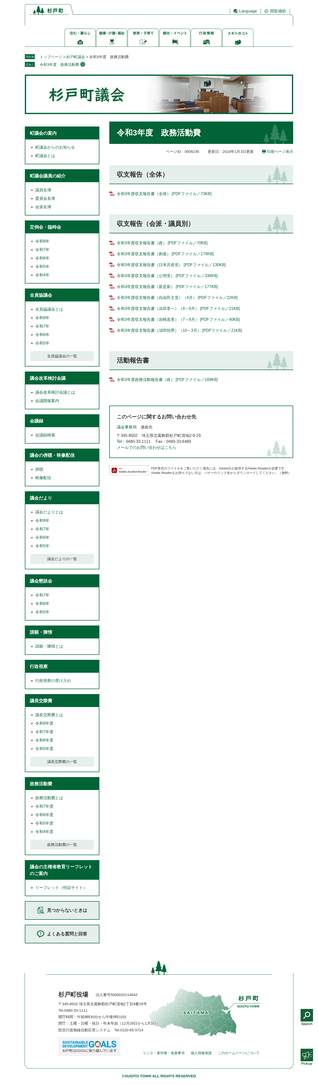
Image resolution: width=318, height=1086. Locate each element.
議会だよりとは (49, 512)
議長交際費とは (49, 715)
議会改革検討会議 (48, 378)
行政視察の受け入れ (53, 680)
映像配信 (43, 478)
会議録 (36, 420)
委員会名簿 (45, 198)
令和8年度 (44, 723)
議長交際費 (41, 700)
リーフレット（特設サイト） (61, 887)
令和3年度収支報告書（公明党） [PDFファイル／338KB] (167, 276)
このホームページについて (239, 1053)
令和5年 (42, 266)
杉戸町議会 (75, 57)
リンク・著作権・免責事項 (164, 1053)
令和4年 (42, 275)
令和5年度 (44, 749)
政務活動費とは (49, 798)
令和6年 (42, 258)
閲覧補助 (278, 11)
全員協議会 (41, 295)
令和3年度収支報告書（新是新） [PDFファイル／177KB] (167, 287)
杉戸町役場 (73, 994)
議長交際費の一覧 (62, 761)
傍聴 (39, 469)
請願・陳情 (41, 632)
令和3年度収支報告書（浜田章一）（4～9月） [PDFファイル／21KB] (178, 308)
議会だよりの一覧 (62, 559)
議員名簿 (43, 190)
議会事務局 (127, 427)
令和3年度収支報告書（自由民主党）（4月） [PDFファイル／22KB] (177, 297)
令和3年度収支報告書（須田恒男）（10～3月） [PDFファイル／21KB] (179, 330)
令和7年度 (44, 732)
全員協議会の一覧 (62, 356)
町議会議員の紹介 (48, 175)
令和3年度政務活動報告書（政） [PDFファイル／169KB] (167, 379)
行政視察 (39, 666)
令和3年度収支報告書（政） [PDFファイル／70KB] (162, 243)
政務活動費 (41, 783)
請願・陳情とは (49, 646)
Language (248, 11)
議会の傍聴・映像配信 (52, 455)
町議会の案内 (43, 133)
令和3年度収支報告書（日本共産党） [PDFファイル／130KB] (171, 265)
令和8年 (42, 241)
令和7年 (42, 250)
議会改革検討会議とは (55, 392)
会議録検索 (45, 435)
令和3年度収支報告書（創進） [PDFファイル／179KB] (165, 254)
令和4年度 (44, 832)
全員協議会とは (49, 309)
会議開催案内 (47, 401)
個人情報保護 (201, 1053)
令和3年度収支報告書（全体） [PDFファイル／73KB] (164, 194)
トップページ (51, 57)
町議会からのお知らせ (55, 147)
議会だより (41, 498)
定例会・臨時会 (45, 227)
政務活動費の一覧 (62, 844)
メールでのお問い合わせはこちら (146, 447)
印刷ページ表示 (280, 151)
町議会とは (45, 156)
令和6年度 (44, 740)
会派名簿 (43, 207)
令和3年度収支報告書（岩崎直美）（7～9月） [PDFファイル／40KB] (178, 319)
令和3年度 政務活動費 (59, 64)
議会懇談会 (41, 581)
